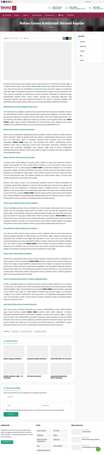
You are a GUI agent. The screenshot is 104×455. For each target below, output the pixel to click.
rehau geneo (15, 331)
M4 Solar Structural (34, 376)
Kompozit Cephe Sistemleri (36, 359)
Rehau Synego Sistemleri (13, 359)
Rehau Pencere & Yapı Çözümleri (90, 439)
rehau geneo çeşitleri (26, 331)
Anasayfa (50, 27)
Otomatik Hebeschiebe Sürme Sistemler (59, 377)
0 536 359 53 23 (98, 8)
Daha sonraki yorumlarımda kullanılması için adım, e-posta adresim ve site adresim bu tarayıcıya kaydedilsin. (35, 410)
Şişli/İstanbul (56, 8)
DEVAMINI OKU (7, 442)
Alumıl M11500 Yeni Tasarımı (61, 359)
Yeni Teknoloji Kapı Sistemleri (90, 447)
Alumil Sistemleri (86, 432)
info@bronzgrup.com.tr (77, 8)
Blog (55, 27)
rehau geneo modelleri (40, 331)
